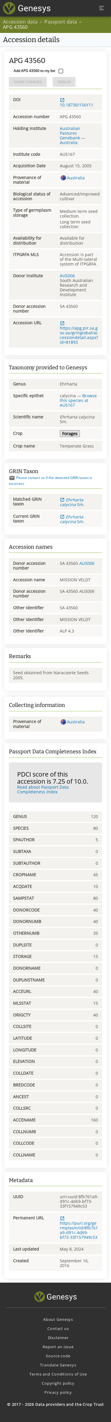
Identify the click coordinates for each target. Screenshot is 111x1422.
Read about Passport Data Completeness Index (43, 789)
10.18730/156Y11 (76, 103)
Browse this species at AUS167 (78, 400)
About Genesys (58, 1319)
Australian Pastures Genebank (70, 133)
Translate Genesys (58, 1365)
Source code (58, 1355)
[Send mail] (12, 478)
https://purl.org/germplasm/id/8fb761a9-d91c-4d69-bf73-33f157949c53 (79, 1228)
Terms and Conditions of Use (58, 1374)
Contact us (58, 1328)
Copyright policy (58, 1383)
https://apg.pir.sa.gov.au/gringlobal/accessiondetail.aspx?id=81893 (79, 333)
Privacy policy (58, 1392)
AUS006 (67, 275)
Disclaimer (58, 1337)
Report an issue (58, 1346)
